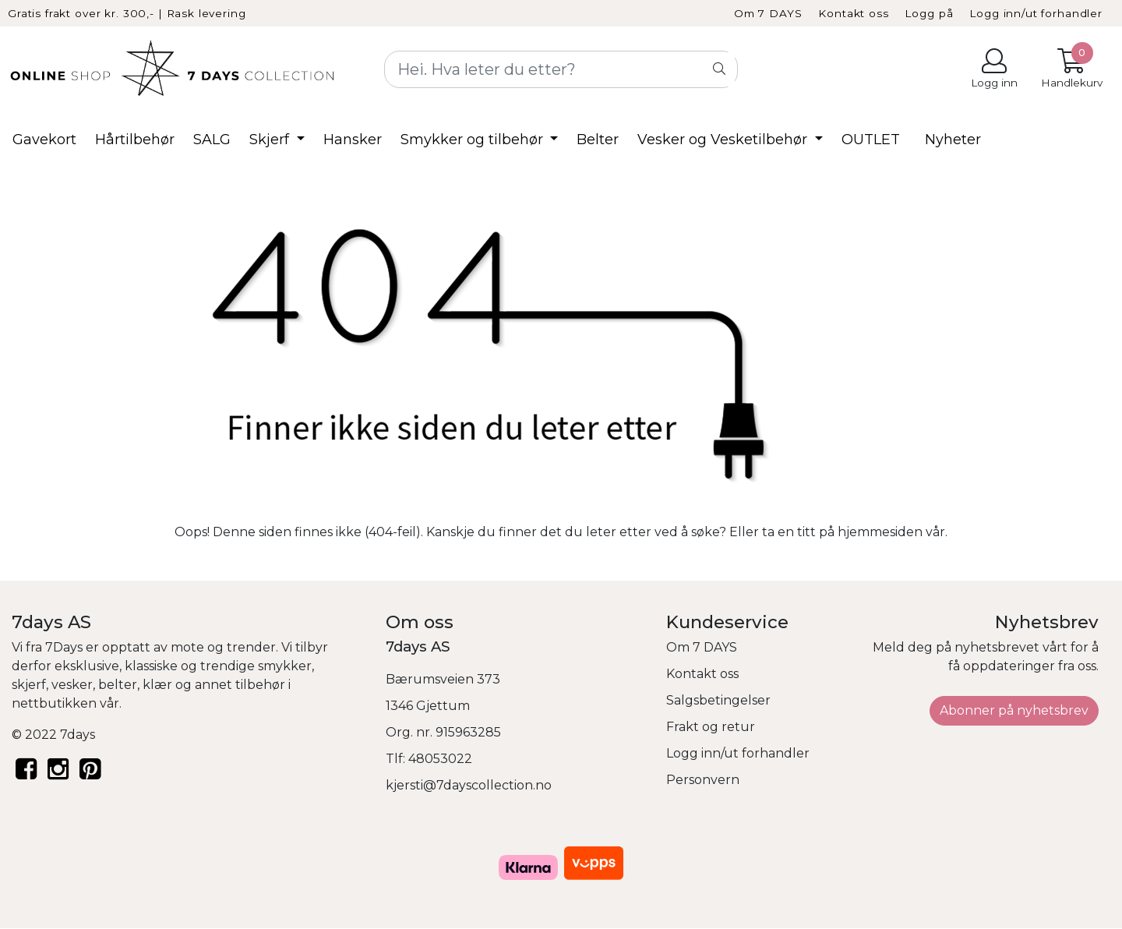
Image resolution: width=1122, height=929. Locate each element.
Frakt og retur (710, 726)
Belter (598, 139)
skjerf (29, 684)
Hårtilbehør (135, 139)
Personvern (702, 779)
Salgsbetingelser (718, 700)
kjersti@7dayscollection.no (469, 785)
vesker (72, 684)
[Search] (560, 69)
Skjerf (271, 139)
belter (117, 684)
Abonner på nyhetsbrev (1014, 710)
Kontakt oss (853, 13)
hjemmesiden (880, 532)
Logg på (929, 13)
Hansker (352, 139)
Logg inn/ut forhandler (1036, 13)
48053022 (440, 758)
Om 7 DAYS (768, 13)
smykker (285, 666)
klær (157, 684)
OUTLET (871, 139)
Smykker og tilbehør (473, 139)
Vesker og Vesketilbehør (724, 139)
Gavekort (44, 139)
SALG (212, 139)
